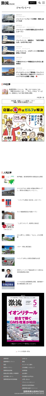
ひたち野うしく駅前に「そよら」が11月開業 (30, 236)
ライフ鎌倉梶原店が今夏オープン (27, 212)
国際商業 (6, 358)
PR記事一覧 (40, 97)
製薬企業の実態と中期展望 (11, 373)
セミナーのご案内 (27, 364)
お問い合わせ (26, 379)
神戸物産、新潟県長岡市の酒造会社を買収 (30, 176)
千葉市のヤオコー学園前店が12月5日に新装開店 (29, 63)
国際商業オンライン (9, 361)
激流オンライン (8, 367)
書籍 (23, 361)
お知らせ (24, 358)
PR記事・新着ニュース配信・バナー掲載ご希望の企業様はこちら (23, 101)
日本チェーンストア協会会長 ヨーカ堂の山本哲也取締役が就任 (30, 271)
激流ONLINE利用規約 (28, 385)
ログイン (32, 3)
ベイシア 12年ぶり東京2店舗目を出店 (28, 258)
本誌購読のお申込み (27, 376)
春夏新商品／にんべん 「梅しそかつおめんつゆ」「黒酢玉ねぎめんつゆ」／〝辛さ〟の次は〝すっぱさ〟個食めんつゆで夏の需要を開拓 (26, 91)
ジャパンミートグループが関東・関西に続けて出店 (30, 20)
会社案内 (24, 373)
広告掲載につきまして (28, 367)
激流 (5, 364)
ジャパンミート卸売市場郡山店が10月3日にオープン (29, 31)
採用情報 (24, 370)
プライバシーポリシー (28, 382)
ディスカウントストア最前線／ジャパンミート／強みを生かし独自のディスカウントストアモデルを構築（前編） (30, 74)
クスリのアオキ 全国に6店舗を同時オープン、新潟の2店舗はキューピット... (29, 189)
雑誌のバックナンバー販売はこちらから (24, 343)
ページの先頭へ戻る (24, 351)
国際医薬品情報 (8, 370)
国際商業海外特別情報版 (10, 379)
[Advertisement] (23, 156)
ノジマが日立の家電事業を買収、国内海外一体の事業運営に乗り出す (30, 283)
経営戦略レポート (8, 376)
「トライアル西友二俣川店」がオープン (29, 200)
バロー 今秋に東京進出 (24, 246)
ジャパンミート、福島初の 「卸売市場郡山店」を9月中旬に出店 (30, 41)
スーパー (18, 37)
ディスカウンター (20, 16)
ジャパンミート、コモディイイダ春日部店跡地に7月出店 (30, 52)
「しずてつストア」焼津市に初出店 (28, 223)
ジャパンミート (31, 27)
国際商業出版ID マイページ (29, 388)
